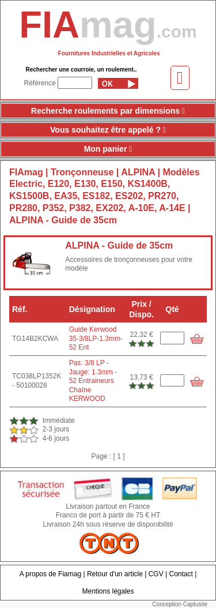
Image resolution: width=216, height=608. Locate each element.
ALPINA (138, 172)
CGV (156, 574)
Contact (181, 574)
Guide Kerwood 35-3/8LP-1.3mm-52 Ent (96, 338)
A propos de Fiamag (50, 574)
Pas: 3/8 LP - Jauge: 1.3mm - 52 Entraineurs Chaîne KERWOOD (93, 381)
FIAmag (26, 172)
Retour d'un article (115, 574)
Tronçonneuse (83, 172)
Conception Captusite (179, 604)
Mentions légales (108, 591)
